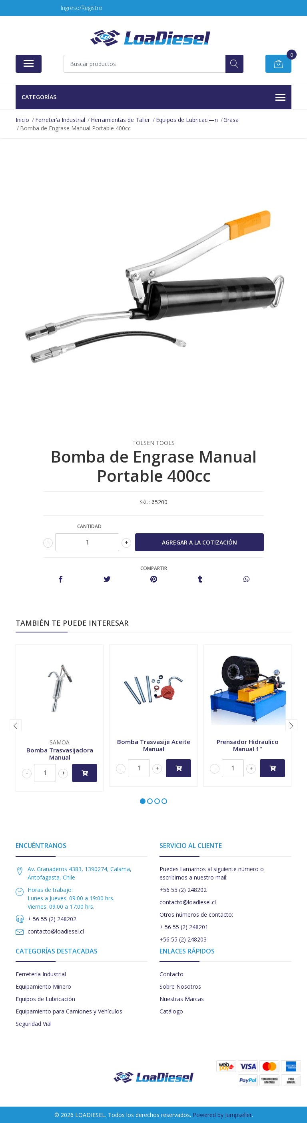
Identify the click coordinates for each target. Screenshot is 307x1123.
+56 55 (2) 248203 (183, 939)
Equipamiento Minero (43, 986)
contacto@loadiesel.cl (56, 931)
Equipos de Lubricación (45, 999)
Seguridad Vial (34, 1023)
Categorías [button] (153, 97)
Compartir (153, 568)
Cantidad (89, 526)
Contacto (171, 974)
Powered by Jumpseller (222, 1115)
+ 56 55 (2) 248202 (52, 919)
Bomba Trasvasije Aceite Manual (153, 745)
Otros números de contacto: (196, 914)
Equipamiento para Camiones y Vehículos (69, 1011)
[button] (142, 801)
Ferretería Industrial (41, 974)
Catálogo (171, 1011)
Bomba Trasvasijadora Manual (59, 753)
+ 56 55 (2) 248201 (183, 927)
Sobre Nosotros (180, 986)
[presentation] (16, 725)
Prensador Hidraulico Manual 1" (248, 745)
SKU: (145, 502)
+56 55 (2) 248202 (183, 890)
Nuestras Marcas (181, 999)
